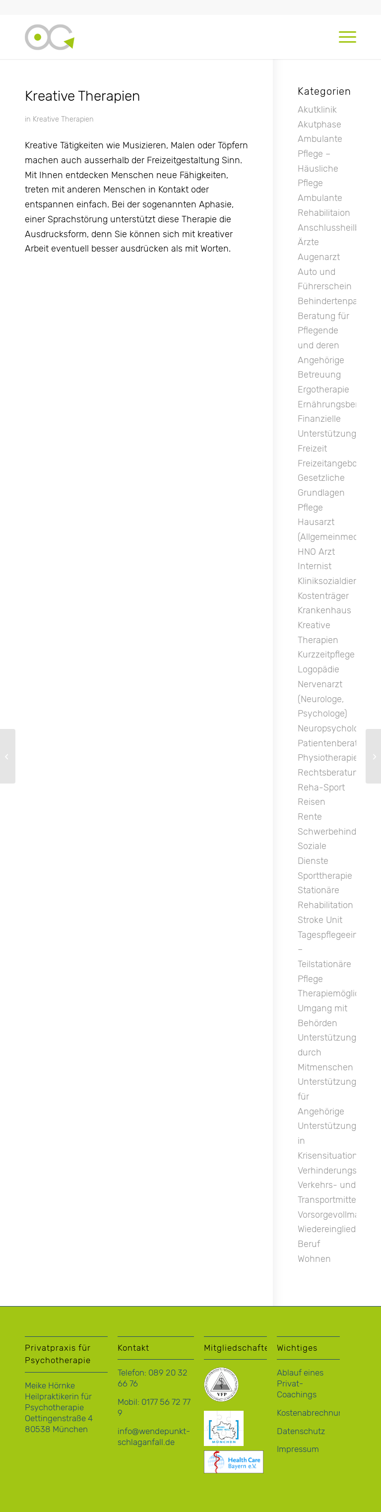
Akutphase (319, 124)
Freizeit (312, 448)
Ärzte (308, 242)
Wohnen (314, 1258)
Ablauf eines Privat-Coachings (300, 1383)
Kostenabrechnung (312, 1413)
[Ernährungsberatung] (7, 756)
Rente (310, 816)
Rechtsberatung (330, 772)
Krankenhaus (324, 610)
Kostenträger (323, 596)
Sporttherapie (325, 875)
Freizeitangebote (331, 463)
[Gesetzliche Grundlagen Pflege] (373, 756)
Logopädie (318, 669)
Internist (314, 566)
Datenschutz (301, 1431)
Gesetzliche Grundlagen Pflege (321, 492)
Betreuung (319, 374)
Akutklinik (317, 109)
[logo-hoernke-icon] (49, 46)
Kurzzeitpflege (326, 654)
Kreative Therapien (63, 119)
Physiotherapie (328, 757)
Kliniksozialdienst (332, 581)
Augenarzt (319, 257)
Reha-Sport (321, 787)
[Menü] (342, 36)
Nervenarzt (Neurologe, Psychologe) (322, 699)
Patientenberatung (336, 743)
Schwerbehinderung (339, 831)
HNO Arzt (316, 551)
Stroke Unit (320, 920)
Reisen (311, 801)
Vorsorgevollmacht (335, 1214)
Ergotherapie (323, 389)
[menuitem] (342, 36)
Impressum (298, 1449)
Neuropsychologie (334, 728)
